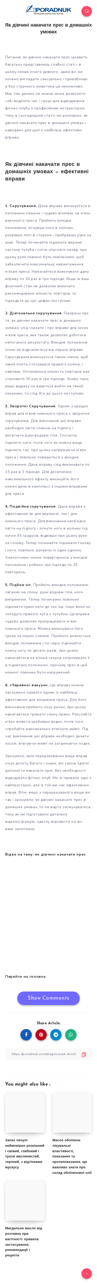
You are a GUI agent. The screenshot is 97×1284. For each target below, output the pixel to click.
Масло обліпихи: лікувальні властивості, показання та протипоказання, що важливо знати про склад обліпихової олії (72, 1157)
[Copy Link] (48, 1054)
